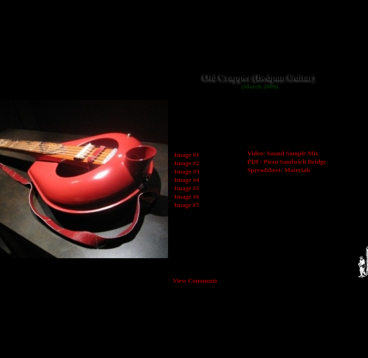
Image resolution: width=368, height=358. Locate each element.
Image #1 (186, 154)
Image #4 (186, 179)
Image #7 (186, 205)
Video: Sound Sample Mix (282, 153)
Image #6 (186, 196)
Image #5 (186, 188)
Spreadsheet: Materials (279, 170)
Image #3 (186, 171)
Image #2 (186, 163)
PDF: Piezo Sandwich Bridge (286, 161)
